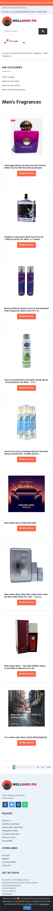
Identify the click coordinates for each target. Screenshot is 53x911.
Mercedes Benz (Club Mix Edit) (20, 523)
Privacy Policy (9, 837)
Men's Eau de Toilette (11, 85)
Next (49, 767)
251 (38, 767)
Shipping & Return (10, 824)
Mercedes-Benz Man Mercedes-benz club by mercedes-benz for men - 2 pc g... (26, 596)
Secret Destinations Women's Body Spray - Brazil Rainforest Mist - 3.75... (26, 381)
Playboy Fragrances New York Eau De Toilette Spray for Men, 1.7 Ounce (23, 238)
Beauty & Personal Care (21, 53)
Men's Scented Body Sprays (13, 89)
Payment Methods (11, 834)
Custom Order (9, 862)
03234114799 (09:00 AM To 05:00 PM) (30, 12)
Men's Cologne (8, 77)
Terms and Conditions (12, 827)
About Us (6, 820)
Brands (5, 859)
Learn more (44, 904)
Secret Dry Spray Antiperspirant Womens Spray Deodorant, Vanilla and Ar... (26, 453)
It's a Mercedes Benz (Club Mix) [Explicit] (25, 737)
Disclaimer (7, 841)
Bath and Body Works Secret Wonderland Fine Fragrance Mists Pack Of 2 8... (26, 310)
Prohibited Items (10, 831)
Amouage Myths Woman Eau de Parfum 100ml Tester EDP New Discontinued (25, 167)
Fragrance (37, 53)
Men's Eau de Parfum (10, 81)
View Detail (26, 173)
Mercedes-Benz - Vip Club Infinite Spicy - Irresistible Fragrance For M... (25, 667)
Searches (6, 865)
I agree (27, 907)
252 (43, 767)
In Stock (6, 855)
